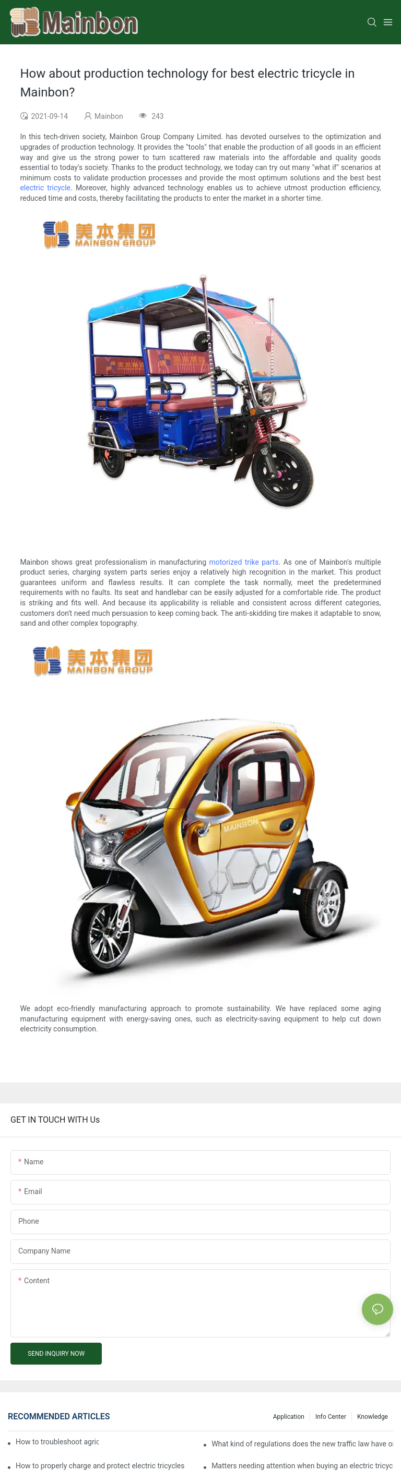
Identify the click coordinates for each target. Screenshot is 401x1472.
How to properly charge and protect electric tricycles (100, 1466)
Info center (330, 1416)
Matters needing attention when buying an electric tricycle (302, 1466)
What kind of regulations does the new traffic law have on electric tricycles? (302, 1444)
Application (288, 1416)
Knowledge (372, 1416)
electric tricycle (45, 188)
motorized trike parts (243, 562)
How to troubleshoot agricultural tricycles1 (57, 1442)
